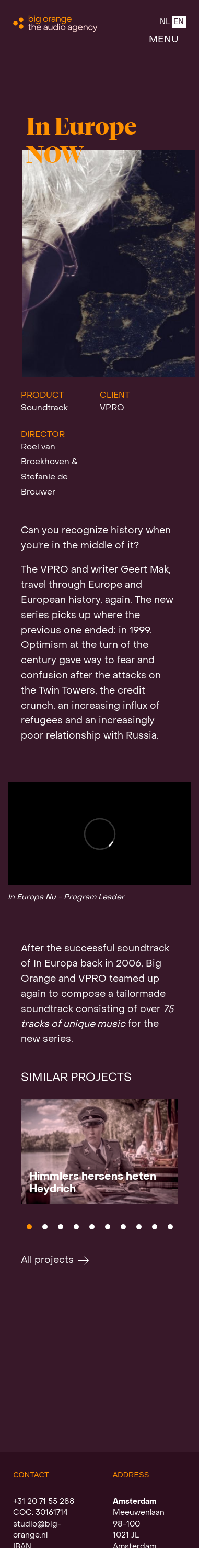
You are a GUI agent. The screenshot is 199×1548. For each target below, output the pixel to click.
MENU (164, 40)
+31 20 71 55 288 (44, 1502)
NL (165, 22)
